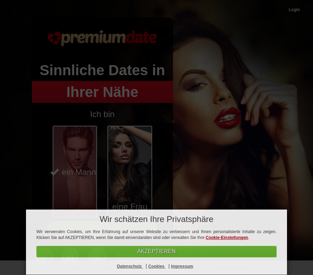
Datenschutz (130, 266)
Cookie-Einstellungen (227, 237)
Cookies (157, 266)
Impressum (182, 266)
